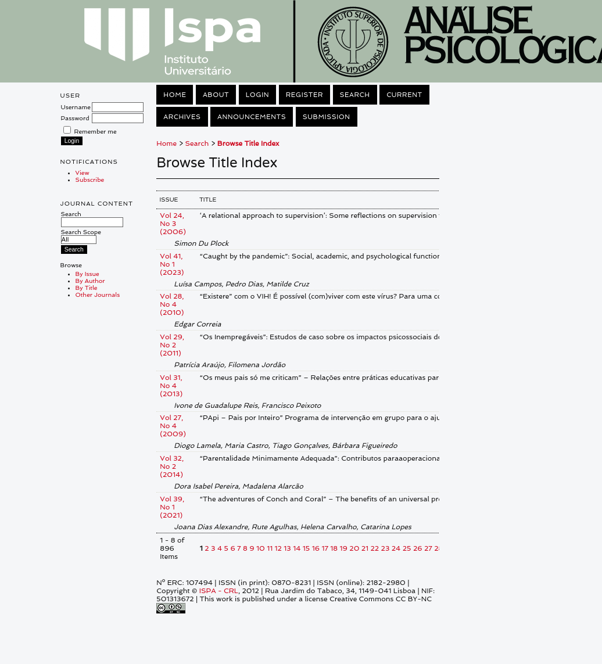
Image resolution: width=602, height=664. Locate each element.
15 (306, 548)
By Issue (87, 273)
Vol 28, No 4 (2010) (172, 304)
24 (396, 548)
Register (304, 95)
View (82, 172)
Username (76, 106)
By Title (87, 287)
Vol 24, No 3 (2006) (172, 223)
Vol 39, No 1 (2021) (172, 507)
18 (334, 548)
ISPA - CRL (218, 591)
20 (354, 548)
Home (174, 95)
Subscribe (90, 179)
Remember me (95, 131)
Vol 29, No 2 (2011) (172, 345)
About (216, 95)
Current (404, 95)
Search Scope (81, 235)
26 (417, 548)
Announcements (251, 117)
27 (428, 548)
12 (278, 548)
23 (385, 548)
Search (92, 217)
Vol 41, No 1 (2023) (172, 264)
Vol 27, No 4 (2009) (172, 426)
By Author (90, 280)
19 (343, 548)
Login (257, 95)
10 (260, 548)
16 (316, 548)
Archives (181, 117)
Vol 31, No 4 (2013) (171, 386)
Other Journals (98, 294)
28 (438, 548)
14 (296, 548)
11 (270, 548)
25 (407, 548)
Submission (326, 117)
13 (287, 548)
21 (364, 548)
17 (324, 548)
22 (375, 548)
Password (75, 117)
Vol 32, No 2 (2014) (172, 466)
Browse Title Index (248, 143)
